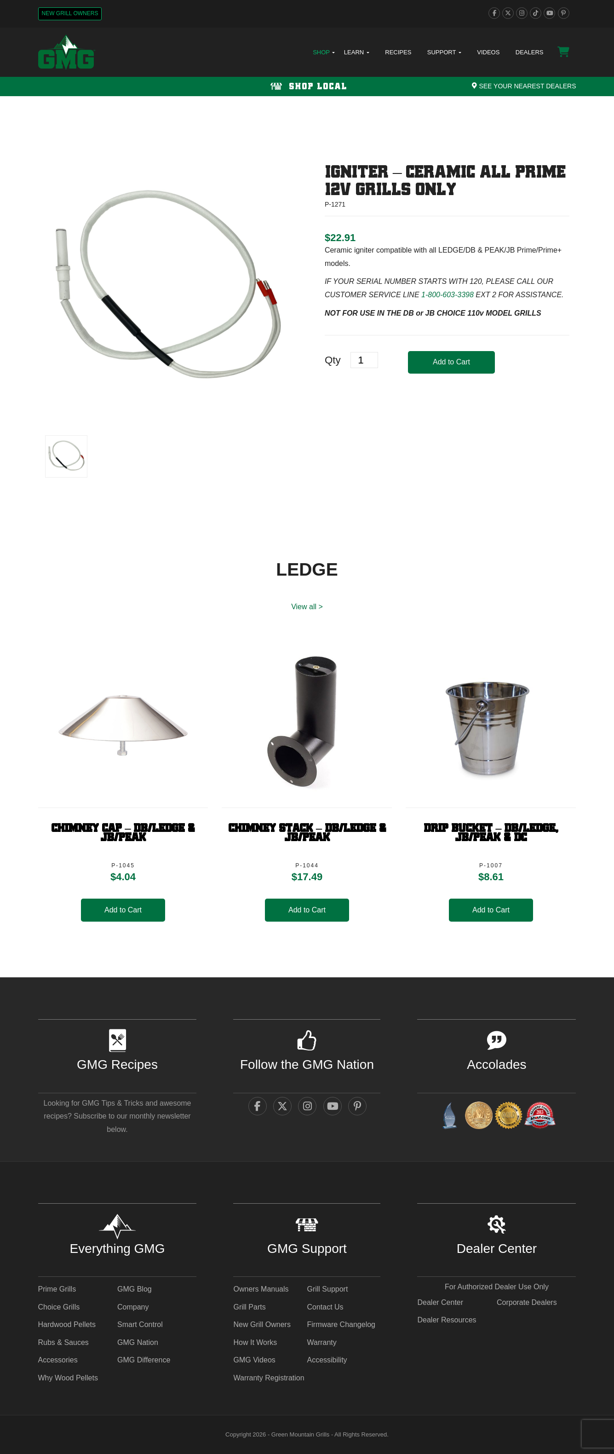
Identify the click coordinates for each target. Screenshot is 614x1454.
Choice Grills (59, 1307)
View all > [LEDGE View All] (307, 607)
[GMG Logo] (66, 52)
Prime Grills (57, 1289)
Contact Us (325, 1307)
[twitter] (508, 13)
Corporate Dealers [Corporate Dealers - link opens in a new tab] (527, 1302)
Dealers (530, 52)
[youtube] (549, 13)
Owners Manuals (260, 1289)
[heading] (340, 237)
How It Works (255, 1342)
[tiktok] (535, 13)
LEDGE (307, 569)
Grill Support (327, 1289)
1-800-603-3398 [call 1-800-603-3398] (447, 295)
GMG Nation (137, 1342)
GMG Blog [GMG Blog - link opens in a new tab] (134, 1289)
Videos (488, 52)
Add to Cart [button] (123, 910)
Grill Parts (249, 1307)
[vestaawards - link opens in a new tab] (479, 1117)
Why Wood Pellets (68, 1378)
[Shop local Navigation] (307, 86)
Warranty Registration (268, 1378)
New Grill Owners (70, 13)
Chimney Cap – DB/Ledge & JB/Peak (123, 833)
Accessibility (327, 1360)
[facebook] (494, 13)
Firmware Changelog (341, 1324)
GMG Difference (143, 1360)
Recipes (398, 52)
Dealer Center (440, 1302)
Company (133, 1307)
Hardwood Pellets (67, 1324)
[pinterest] (563, 13)
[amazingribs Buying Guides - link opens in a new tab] (449, 1117)
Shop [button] (324, 52)
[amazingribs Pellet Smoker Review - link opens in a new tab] (508, 1117)
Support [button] (444, 52)
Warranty (321, 1342)
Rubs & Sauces (63, 1342)
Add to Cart (451, 362)
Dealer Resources (446, 1320)
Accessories (58, 1360)
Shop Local (307, 86)
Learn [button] (356, 52)
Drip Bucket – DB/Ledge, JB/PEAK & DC (491, 833)
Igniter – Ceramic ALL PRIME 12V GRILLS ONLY (445, 181)
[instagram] (522, 13)
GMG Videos (254, 1360)
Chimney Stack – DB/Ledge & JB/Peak (307, 833)
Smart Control (140, 1324)
